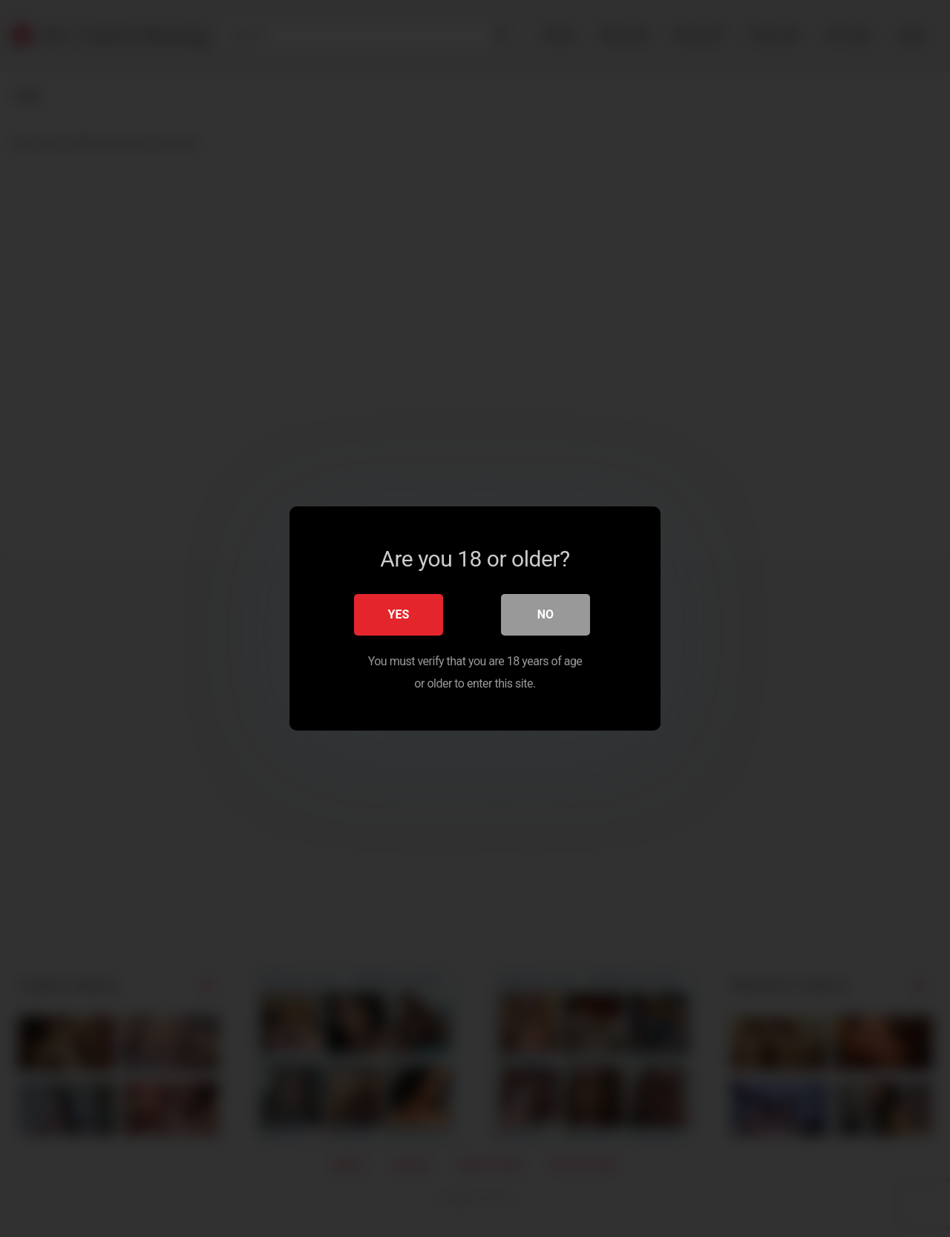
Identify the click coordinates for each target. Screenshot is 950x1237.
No (545, 614)
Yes (399, 614)
